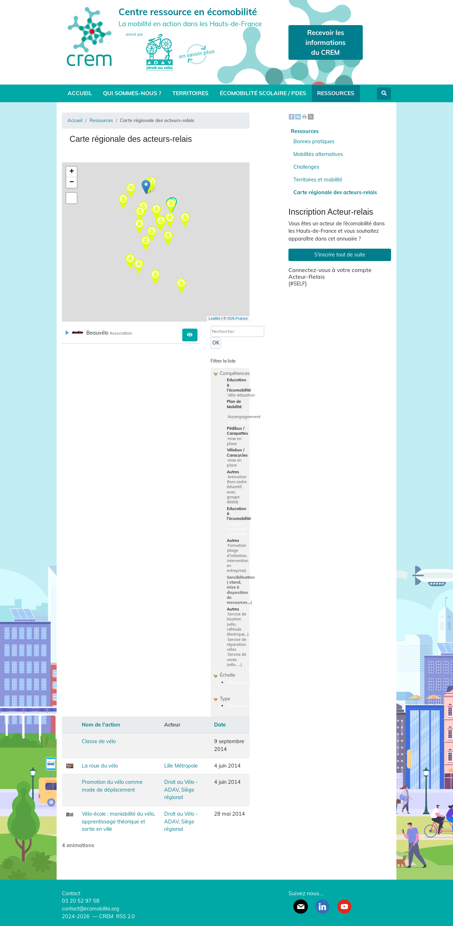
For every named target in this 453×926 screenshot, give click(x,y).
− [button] (71, 182)
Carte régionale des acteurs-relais (335, 192)
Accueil (80, 93)
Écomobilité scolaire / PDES (263, 93)
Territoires (190, 93)
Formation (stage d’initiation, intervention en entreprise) (237, 558)
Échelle (227, 675)
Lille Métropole (181, 766)
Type (225, 698)
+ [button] (71, 172)
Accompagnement (244, 416)
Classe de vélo (99, 741)
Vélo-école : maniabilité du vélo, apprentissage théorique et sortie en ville (118, 821)
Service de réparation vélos (236, 644)
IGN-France (238, 318)
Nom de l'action (101, 725)
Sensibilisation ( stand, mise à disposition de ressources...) (241, 590)
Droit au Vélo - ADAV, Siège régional (181, 789)
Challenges (306, 167)
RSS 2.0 (125, 916)
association (238, 705)
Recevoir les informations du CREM (325, 42)
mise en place (234, 441)
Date (220, 725)
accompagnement (257, 412)
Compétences (235, 373)
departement (239, 682)
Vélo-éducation (241, 395)
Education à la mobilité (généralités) (236, 529)
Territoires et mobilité (317, 179)
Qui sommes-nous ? (132, 93)
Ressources (335, 93)
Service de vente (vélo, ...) (236, 659)
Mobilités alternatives (318, 154)
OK (215, 343)
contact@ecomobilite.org (90, 908)
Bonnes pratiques (313, 141)
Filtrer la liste (223, 361)
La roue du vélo (100, 766)
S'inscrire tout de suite (339, 254)
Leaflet (214, 318)
